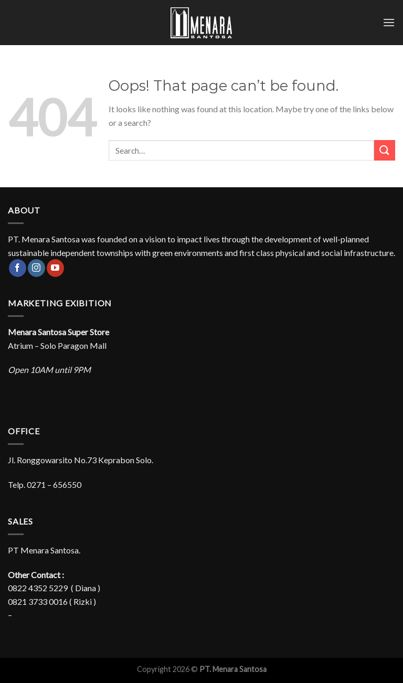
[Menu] (389, 22)
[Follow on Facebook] (17, 268)
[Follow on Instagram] (36, 268)
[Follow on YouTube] (55, 268)
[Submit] (384, 150)
